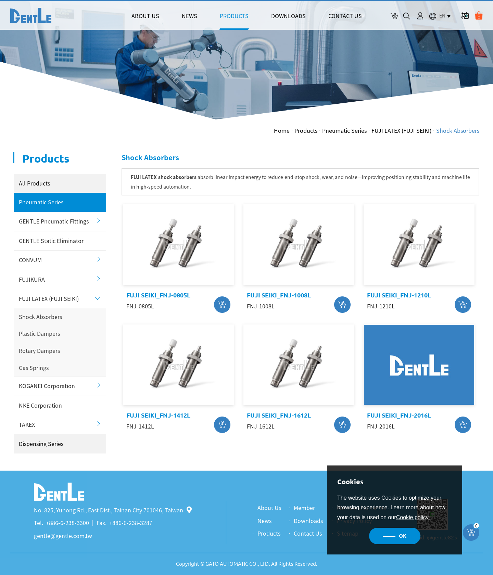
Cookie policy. (413, 517)
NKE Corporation (40, 405)
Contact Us (308, 533)
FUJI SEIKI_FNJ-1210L (399, 295)
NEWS (189, 16)
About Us (269, 507)
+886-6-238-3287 (130, 523)
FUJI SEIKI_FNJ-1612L (279, 415)
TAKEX (27, 424)
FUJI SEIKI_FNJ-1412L (158, 415)
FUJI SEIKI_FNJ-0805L (158, 295)
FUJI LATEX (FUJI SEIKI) (401, 130)
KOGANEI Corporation (47, 386)
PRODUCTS (234, 16)
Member (304, 507)
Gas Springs (34, 367)
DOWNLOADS (288, 16)
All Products (34, 183)
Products (305, 130)
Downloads (308, 520)
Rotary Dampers (39, 350)
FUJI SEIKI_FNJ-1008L (279, 295)
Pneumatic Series (344, 130)
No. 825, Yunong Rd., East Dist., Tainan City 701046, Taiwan (113, 510)
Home (282, 130)
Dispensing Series (41, 443)
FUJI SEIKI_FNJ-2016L (399, 415)
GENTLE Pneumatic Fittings (54, 221)
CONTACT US (345, 16)
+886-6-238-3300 (67, 523)
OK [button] (402, 536)
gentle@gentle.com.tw (63, 536)
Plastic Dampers (39, 333)
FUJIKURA (32, 279)
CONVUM (30, 260)
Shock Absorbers (457, 130)
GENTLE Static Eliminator (51, 241)
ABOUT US (145, 16)
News (264, 520)
